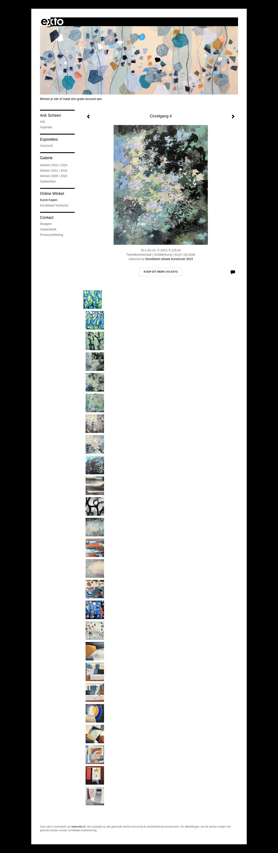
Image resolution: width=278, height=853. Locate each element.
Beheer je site (49, 99)
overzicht (46, 145)
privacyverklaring (51, 234)
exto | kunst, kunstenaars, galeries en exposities (52, 21)
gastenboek (48, 229)
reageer (46, 224)
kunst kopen (48, 200)
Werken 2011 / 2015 (53, 170)
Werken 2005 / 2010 (53, 176)
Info (42, 121)
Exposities (49, 139)
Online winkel (52, 193)
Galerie (46, 158)
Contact (46, 217)
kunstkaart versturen (54, 205)
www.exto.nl (78, 826)
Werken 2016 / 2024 (53, 165)
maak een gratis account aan (82, 99)
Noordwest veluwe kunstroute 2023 (169, 259)
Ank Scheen (50, 115)
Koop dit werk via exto (161, 271)
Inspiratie (46, 127)
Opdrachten (48, 181)
